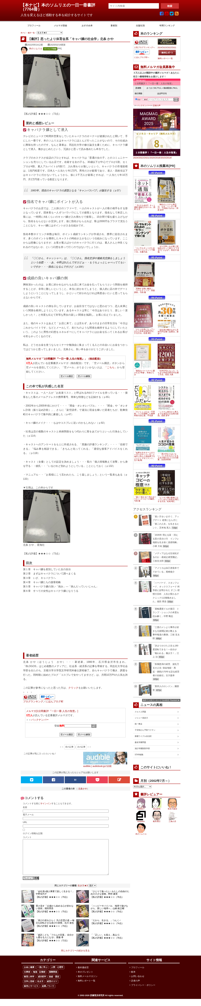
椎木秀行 (156, 821)
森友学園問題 (140, 742)
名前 (25, 807)
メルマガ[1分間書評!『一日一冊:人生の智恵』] (52, 711)
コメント (27, 837)
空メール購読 (67, 376)
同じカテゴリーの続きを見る (75, 957)
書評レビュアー (151, 794)
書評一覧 (31, 33)
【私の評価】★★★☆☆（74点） (107, 930)
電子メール (28, 814)
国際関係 (53, 979)
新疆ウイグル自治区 (143, 736)
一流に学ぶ (42, 974)
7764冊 (31, 9)
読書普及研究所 (97, 1002)
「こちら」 (110, 367)
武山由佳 (156, 809)
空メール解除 (84, 376)
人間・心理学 (57, 974)
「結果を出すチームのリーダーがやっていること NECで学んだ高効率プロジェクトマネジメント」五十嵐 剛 (144, 456)
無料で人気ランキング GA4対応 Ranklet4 (160, 700)
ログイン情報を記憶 (33, 833)
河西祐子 (141, 809)
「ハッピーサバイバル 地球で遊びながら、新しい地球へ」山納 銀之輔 (109, 914)
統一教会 (138, 724)
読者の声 (156, 105)
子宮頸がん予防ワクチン (145, 730)
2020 (152, 157)
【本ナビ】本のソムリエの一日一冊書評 (60, 5)
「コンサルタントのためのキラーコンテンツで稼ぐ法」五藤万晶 (144, 250)
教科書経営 (83, 974)
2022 (169, 48)
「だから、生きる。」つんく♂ (106, 927)
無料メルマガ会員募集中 (157, 67)
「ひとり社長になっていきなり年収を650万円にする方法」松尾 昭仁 (144, 331)
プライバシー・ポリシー (143, 992)
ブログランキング (33, 701)
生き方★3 (83, 892)
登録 (137, 99)
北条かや (82, 788)
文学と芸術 (29, 988)
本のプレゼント (85, 979)
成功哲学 (42, 984)
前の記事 (69, 747)
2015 (163, 157)
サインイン (45, 803)
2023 (164, 48)
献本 (133, 979)
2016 (157, 157)
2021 (174, 48)
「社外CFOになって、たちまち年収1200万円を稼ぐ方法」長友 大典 (168, 372)
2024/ (136, 157)
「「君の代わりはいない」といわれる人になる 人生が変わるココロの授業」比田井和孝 (168, 457)
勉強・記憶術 (39, 979)
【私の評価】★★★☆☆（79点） (52, 904)
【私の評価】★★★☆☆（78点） (107, 904)
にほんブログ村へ (141, 57)
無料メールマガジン (88, 983)
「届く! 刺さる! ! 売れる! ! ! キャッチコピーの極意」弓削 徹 (145, 499)
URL (25, 822)
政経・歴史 (54, 984)
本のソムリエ (35, 48)
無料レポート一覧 (165, 58)
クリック (73, 687)
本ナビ (23, 33)
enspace (140, 821)
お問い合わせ (137, 983)
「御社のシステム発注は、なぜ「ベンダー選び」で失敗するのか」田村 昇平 (168, 207)
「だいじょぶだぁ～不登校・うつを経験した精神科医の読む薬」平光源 (144, 413)
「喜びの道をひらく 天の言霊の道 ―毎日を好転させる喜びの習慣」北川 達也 (55, 928)
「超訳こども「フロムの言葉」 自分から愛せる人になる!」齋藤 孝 (55, 943)
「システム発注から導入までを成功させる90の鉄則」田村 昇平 (168, 414)
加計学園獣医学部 (142, 748)
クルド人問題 (140, 712)
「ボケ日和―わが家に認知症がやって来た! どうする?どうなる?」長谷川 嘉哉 (168, 249)
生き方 (40, 988)
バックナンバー (40, 719)
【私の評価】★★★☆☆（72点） (52, 947)
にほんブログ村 (54, 701)
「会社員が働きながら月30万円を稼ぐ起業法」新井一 (168, 332)
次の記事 (81, 747)
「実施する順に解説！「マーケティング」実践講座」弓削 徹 (144, 290)
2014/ (169, 157)
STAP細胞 (139, 755)
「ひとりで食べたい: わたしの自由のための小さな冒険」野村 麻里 (110, 899)
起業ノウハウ (48, 993)
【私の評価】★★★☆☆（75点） (52, 918)
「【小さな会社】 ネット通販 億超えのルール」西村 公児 (144, 207)
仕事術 (27, 979)
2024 (160, 48)
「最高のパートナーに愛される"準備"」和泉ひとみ (144, 372)
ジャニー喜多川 (141, 718)
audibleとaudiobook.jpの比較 (97, 766)
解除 (144, 99)
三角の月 (172, 821)
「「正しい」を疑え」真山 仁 (105, 942)
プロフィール (137, 974)
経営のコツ (52, 988)
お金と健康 (29, 974)
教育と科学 (29, 984)
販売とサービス (31, 993)
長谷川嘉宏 (172, 809)
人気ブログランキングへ (144, 47)
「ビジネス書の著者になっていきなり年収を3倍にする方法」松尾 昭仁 (168, 499)
